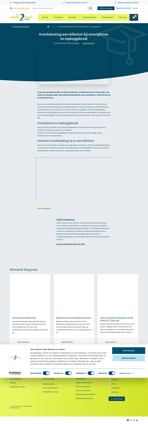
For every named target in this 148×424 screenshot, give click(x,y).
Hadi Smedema (88, 43)
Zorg (113, 384)
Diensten (72, 17)
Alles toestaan (129, 397)
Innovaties (47, 375)
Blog (53, 27)
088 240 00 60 (124, 8)
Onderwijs (115, 388)
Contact (135, 8)
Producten (58, 17)
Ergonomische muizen (84, 367)
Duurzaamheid (48, 379)
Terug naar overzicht (20, 26)
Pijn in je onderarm (83, 390)
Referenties (47, 363)
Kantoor (114, 379)
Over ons (123, 17)
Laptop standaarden (84, 382)
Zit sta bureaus (81, 375)
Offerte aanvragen (106, 8)
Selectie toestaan (129, 404)
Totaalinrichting (89, 17)
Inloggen (13, 375)
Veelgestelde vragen (17, 387)
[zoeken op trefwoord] (59, 8)
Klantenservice (17, 359)
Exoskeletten (81, 378)
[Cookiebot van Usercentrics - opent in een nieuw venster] (15, 419)
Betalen (13, 367)
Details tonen (124, 419)
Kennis (45, 17)
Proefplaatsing (15, 363)
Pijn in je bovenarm (83, 386)
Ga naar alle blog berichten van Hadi (71, 244)
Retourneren (15, 371)
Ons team (46, 367)
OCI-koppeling (15, 379)
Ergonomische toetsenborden (87, 371)
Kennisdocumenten (50, 388)
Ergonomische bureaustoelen (87, 363)
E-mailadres (114, 363)
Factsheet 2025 (48, 384)
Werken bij (47, 371)
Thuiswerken (107, 17)
